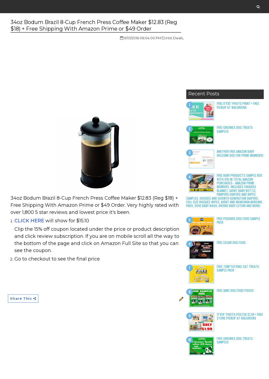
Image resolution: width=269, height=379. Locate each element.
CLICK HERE (29, 221)
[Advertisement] (225, 54)
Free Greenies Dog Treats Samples (235, 129)
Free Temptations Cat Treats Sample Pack (238, 268)
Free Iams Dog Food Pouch (235, 290)
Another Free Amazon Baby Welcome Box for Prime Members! (240, 153)
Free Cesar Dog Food (231, 242)
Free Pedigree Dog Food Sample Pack (238, 220)
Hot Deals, (175, 38)
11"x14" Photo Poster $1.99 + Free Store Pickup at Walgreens (240, 316)
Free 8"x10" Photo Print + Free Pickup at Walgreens (238, 105)
